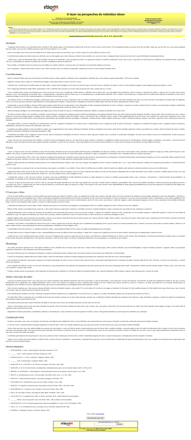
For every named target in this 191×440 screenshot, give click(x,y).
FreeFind (116, 422)
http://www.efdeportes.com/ (77, 36)
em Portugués (100, 414)
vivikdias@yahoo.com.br (153, 22)
